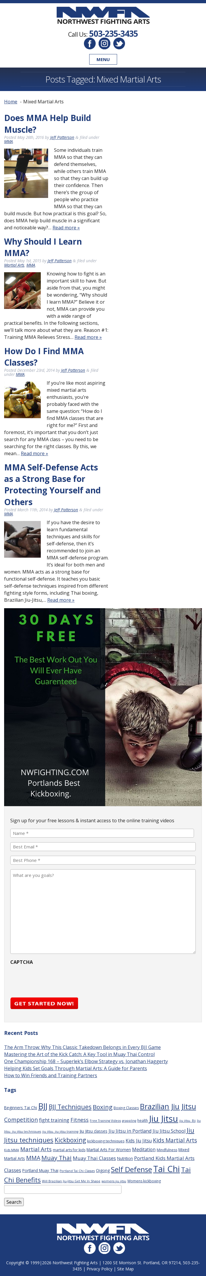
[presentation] (54, 979)
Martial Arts (14, 265)
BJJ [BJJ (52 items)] (43, 1106)
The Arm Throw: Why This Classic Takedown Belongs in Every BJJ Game (82, 1047)
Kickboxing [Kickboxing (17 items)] (70, 1140)
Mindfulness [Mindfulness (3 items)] (167, 1149)
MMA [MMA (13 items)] (33, 1158)
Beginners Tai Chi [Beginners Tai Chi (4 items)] (20, 1107)
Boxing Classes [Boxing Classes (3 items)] (126, 1107)
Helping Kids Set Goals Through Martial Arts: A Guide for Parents (75, 1068)
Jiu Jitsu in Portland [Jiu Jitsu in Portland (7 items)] (130, 1131)
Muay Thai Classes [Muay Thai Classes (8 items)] (94, 1158)
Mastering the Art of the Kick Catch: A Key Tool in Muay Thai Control (79, 1054)
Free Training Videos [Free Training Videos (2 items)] (105, 1121)
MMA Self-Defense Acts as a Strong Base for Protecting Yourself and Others (52, 484)
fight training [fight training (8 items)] (54, 1120)
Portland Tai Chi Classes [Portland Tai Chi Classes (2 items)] (77, 1171)
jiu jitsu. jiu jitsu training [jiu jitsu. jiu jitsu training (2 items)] (60, 1131)
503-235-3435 (113, 33)
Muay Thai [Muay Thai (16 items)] (56, 1158)
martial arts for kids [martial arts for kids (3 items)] (69, 1149)
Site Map (125, 1269)
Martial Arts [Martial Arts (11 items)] (36, 1149)
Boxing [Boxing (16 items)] (102, 1107)
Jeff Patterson (62, 137)
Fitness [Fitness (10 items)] (79, 1119)
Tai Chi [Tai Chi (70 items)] (166, 1168)
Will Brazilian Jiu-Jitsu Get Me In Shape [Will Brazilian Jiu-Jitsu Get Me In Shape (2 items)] (71, 1181)
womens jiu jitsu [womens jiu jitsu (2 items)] (114, 1181)
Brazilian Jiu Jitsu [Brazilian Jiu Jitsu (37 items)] (168, 1106)
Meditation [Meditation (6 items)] (144, 1149)
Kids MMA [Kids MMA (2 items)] (11, 1150)
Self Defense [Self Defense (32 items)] (131, 1169)
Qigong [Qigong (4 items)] (103, 1170)
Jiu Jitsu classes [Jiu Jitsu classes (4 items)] (93, 1131)
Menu (103, 59)
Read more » (66, 227)
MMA (8, 141)
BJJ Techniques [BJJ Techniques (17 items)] (70, 1106)
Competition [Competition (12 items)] (21, 1120)
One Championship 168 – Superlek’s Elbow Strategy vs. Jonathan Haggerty (86, 1061)
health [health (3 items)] (142, 1120)
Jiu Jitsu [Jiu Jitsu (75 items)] (163, 1118)
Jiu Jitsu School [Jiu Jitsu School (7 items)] (169, 1131)
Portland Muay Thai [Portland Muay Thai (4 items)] (40, 1170)
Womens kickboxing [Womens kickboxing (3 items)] (144, 1181)
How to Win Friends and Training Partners (50, 1075)
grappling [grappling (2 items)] (129, 1121)
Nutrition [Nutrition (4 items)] (125, 1158)
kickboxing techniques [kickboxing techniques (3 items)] (105, 1141)
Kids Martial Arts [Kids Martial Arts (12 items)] (175, 1140)
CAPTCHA (21, 962)
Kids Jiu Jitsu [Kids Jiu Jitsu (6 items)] (139, 1140)
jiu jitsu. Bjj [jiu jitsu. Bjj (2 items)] (187, 1121)
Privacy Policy (99, 1269)
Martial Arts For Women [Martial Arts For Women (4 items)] (109, 1149)
